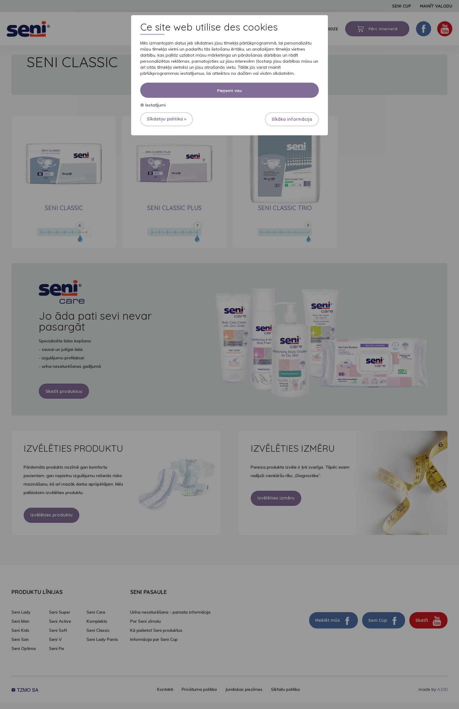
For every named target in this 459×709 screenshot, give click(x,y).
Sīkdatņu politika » (166, 119)
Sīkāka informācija (292, 119)
